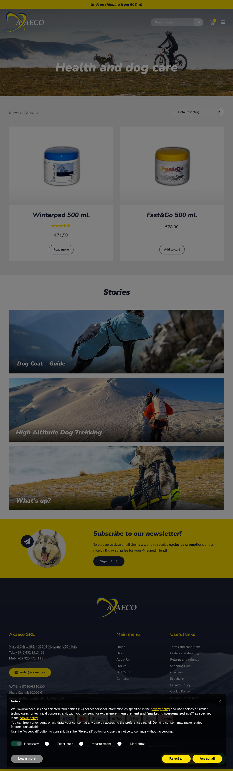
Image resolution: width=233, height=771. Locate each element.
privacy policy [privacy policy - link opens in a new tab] (160, 709)
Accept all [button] (207, 758)
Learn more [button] (26, 758)
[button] (219, 701)
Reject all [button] (176, 758)
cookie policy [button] (29, 718)
